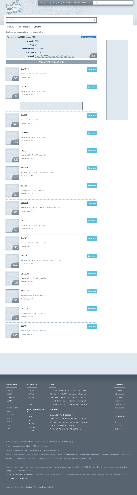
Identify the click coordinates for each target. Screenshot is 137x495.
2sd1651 (24, 86)
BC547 (31, 424)
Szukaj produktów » (88, 37)
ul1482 (31, 394)
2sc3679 (24, 203)
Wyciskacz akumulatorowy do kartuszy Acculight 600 (69, 422)
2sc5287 (24, 185)
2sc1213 (10, 429)
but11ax (25, 273)
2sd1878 (24, 69)
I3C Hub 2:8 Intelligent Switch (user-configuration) (69, 401)
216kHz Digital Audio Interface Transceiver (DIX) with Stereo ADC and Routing (69, 404)
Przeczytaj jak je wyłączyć (17, 478)
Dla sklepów (119, 394)
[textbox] (111, 3)
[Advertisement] (51, 106)
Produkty (10, 26)
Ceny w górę (120, 404)
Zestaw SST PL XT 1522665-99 (61, 415)
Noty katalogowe (54, 2)
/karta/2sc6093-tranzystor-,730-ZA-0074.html (54, 56)
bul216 (24, 255)
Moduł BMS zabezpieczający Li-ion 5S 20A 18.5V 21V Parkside (69, 418)
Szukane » (32, 384)
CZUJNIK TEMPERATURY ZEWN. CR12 (64, 425)
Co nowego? (120, 390)
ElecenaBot (119, 422)
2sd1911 (24, 326)
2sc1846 (32, 390)
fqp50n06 (10, 415)
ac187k (9, 394)
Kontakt (29, 487)
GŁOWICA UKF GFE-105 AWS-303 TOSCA (66, 429)
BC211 (31, 417)
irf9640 (9, 422)
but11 (23, 150)
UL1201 (32, 431)
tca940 (31, 404)
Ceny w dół (119, 408)
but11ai (24, 308)
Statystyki (118, 397)
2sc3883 (24, 132)
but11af (25, 290)
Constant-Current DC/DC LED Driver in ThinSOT (68, 397)
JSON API (118, 425)
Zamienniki (67, 2)
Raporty (76, 2)
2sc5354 (24, 115)
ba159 (9, 390)
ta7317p (32, 397)
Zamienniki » (92, 69)
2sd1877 (24, 220)
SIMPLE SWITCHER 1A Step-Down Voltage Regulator (69, 394)
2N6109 (32, 427)
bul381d (24, 167)
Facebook (38, 487)
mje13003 (11, 397)
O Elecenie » (119, 384)
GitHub (118, 429)
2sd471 (10, 401)
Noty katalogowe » (36, 410)
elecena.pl (14, 7)
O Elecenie (86, 2)
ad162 (9, 418)
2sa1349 (10, 411)
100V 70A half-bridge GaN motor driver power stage (69, 390)
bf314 (9, 404)
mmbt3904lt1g (12, 408)
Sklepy (42, 2)
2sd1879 (24, 238)
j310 (8, 425)
